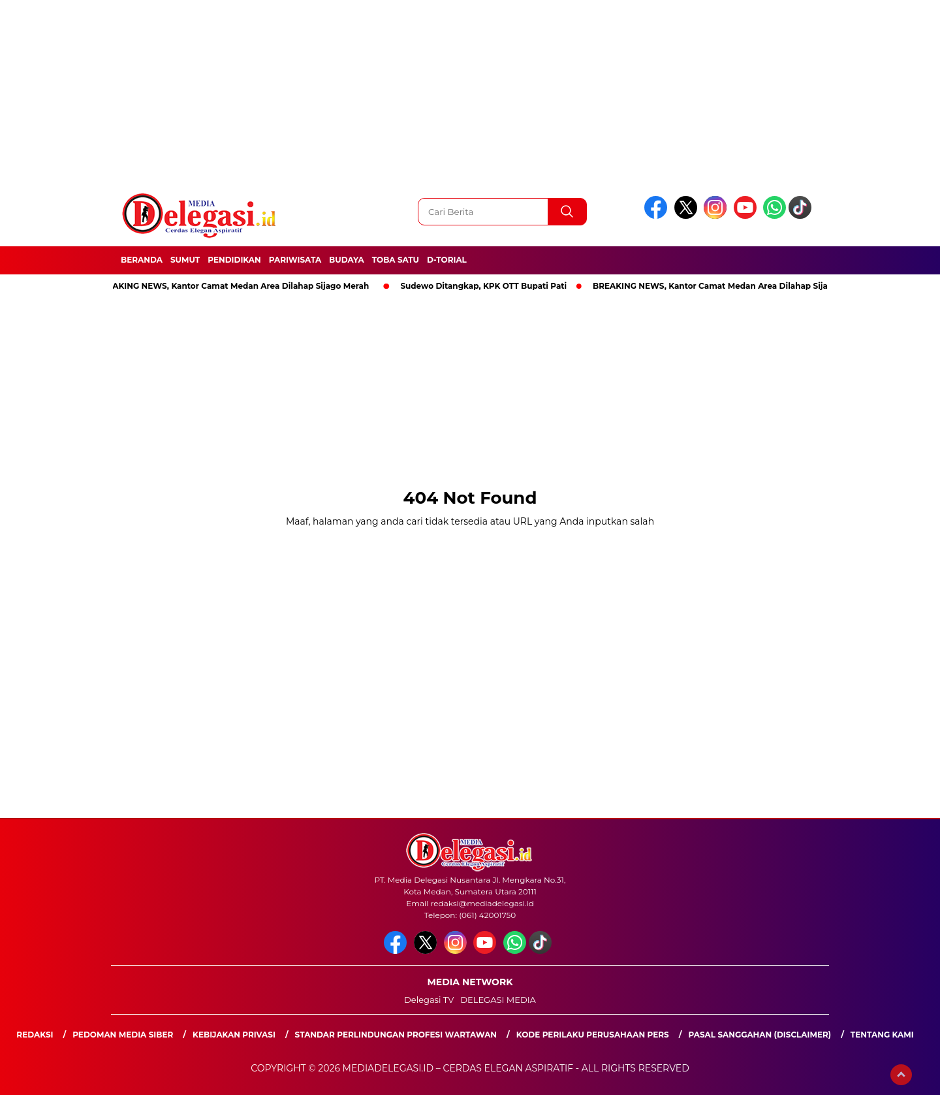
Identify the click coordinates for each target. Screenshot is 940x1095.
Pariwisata (295, 260)
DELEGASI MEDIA (498, 999)
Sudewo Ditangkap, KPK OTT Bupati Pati (486, 286)
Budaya (346, 260)
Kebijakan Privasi (234, 1034)
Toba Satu (395, 260)
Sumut (185, 260)
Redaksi (34, 1034)
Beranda (142, 260)
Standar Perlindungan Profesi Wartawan (396, 1034)
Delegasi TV (429, 999)
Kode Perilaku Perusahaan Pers (592, 1034)
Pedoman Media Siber (122, 1034)
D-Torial (447, 260)
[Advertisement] (391, 91)
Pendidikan (234, 260)
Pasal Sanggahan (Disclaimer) (759, 1034)
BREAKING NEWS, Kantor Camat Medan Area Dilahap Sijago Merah (234, 286)
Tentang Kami (882, 1034)
